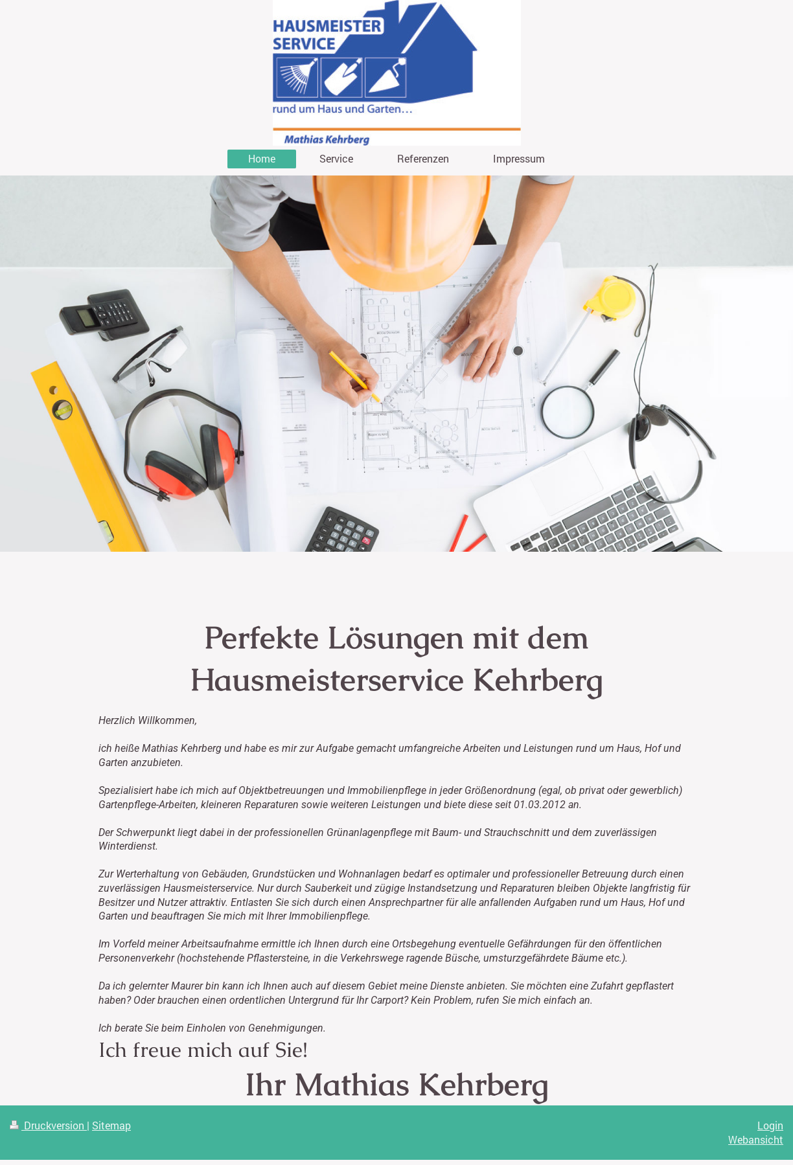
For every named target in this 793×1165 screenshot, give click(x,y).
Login (770, 1125)
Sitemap (111, 1125)
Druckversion (48, 1125)
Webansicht (755, 1139)
